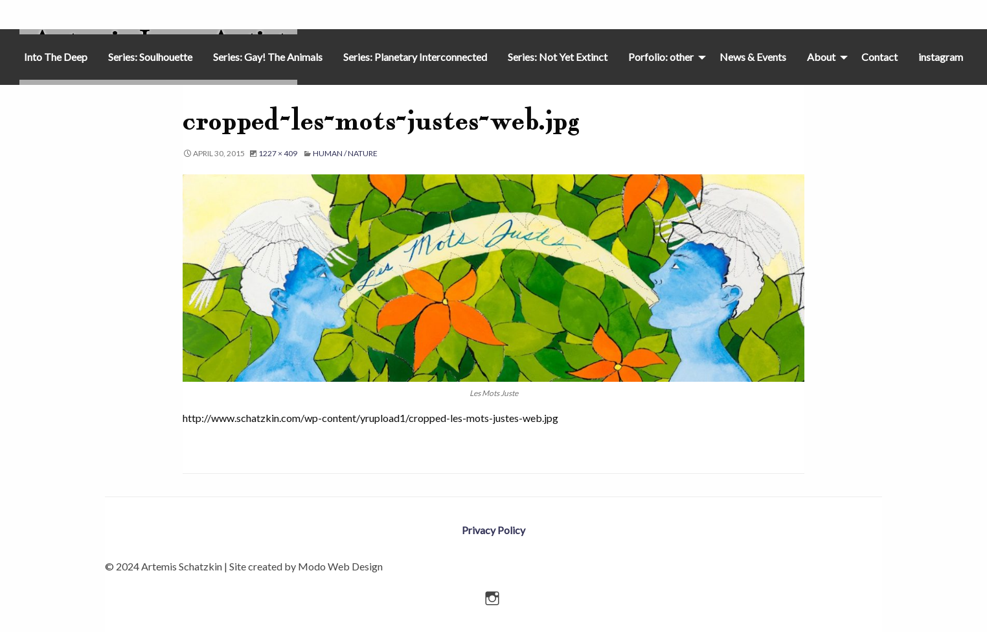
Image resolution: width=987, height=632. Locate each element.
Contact (879, 57)
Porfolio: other (661, 57)
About (821, 57)
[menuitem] (56, 57)
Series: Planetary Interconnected (415, 57)
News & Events (753, 57)
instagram (940, 57)
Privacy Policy (493, 530)
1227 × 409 (277, 153)
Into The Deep (55, 57)
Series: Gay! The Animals (268, 57)
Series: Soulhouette (150, 57)
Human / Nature (345, 153)
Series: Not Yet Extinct (557, 57)
